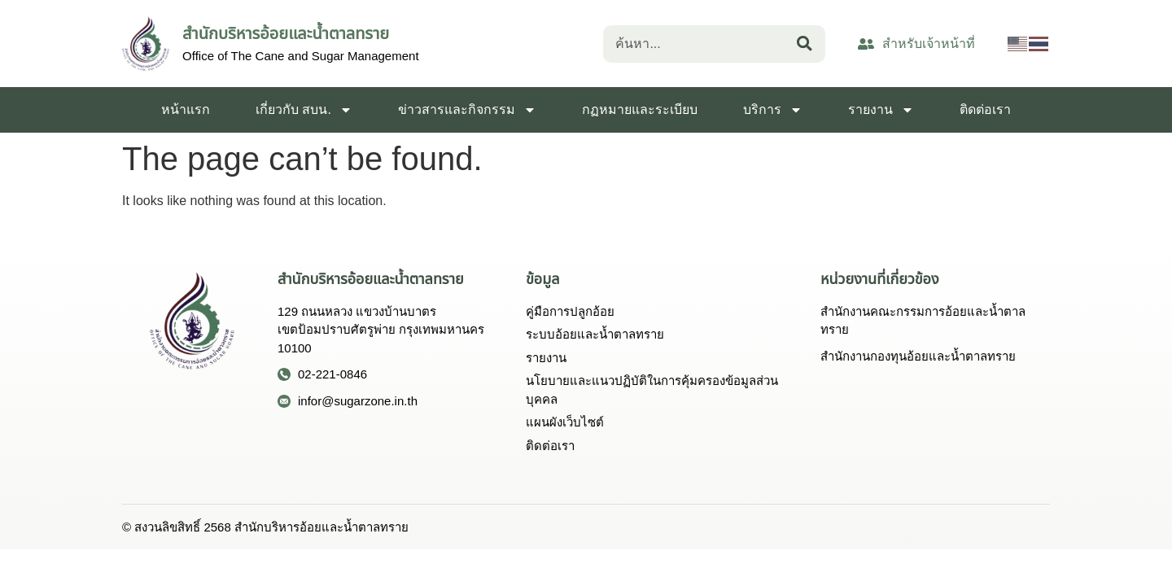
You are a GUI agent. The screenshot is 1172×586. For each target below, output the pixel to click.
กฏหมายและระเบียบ (640, 109)
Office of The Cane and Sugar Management (300, 56)
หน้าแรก (185, 109)
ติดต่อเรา (985, 109)
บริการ (772, 110)
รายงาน (881, 110)
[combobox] (696, 44)
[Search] (807, 44)
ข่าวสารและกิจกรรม (467, 110)
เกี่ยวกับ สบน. (304, 110)
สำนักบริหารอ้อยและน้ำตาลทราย (285, 33)
